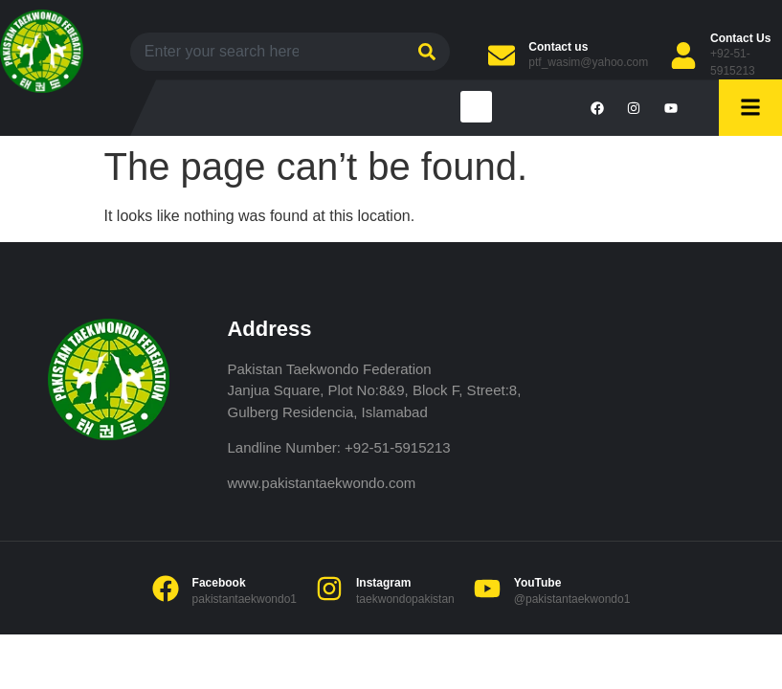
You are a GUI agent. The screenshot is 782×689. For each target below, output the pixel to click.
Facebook (219, 582)
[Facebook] (165, 588)
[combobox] (265, 52)
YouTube (538, 582)
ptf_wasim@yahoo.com (588, 62)
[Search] (424, 52)
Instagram (383, 582)
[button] (476, 106)
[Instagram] (329, 588)
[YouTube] (487, 588)
